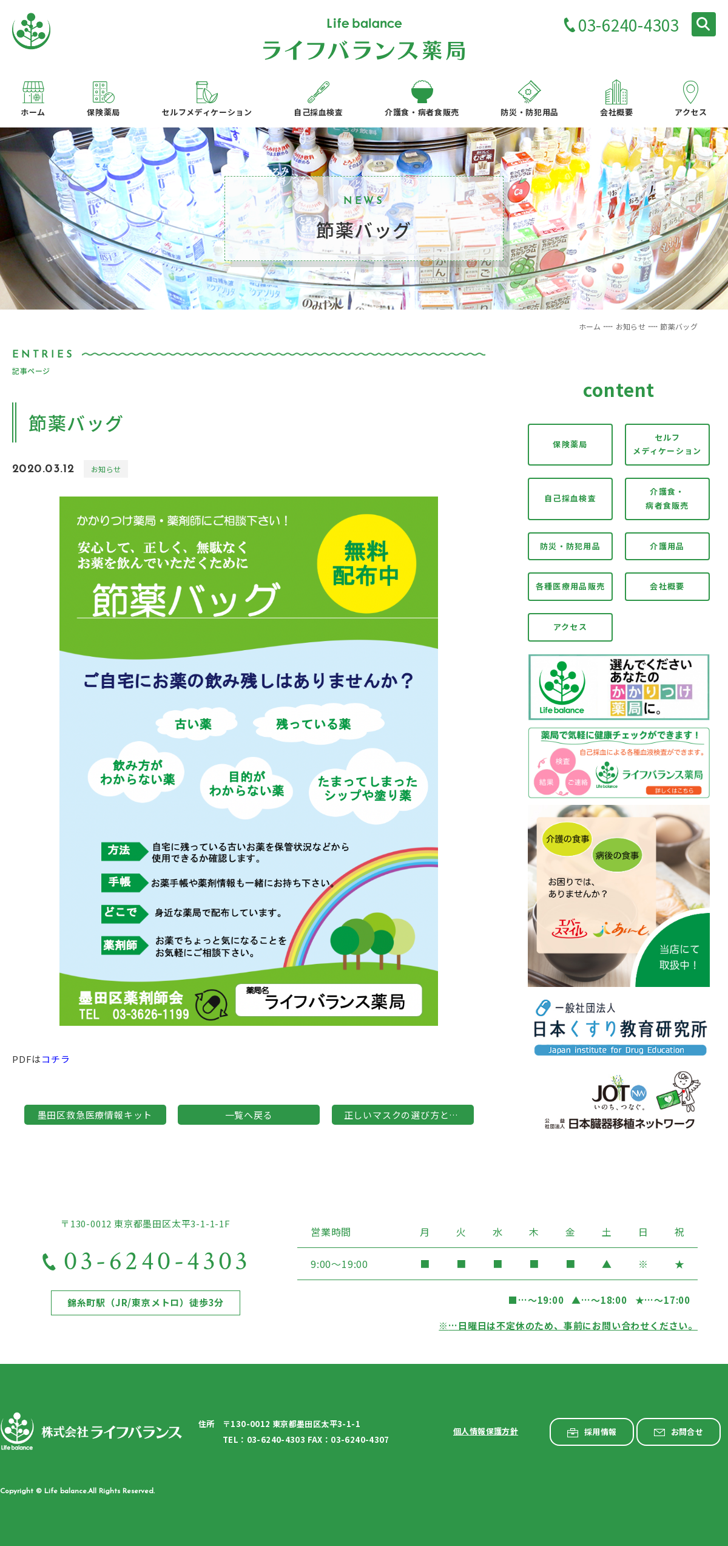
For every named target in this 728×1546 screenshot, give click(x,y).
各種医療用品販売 (570, 586)
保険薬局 (570, 444)
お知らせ (630, 326)
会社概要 (667, 586)
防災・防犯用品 (570, 546)
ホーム (590, 326)
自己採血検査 (570, 498)
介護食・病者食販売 (667, 498)
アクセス (570, 626)
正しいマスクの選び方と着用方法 (409, 1114)
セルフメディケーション (667, 444)
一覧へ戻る (249, 1114)
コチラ (55, 1059)
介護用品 (667, 546)
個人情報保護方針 (485, 1431)
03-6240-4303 (628, 26)
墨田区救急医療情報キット (95, 1114)
